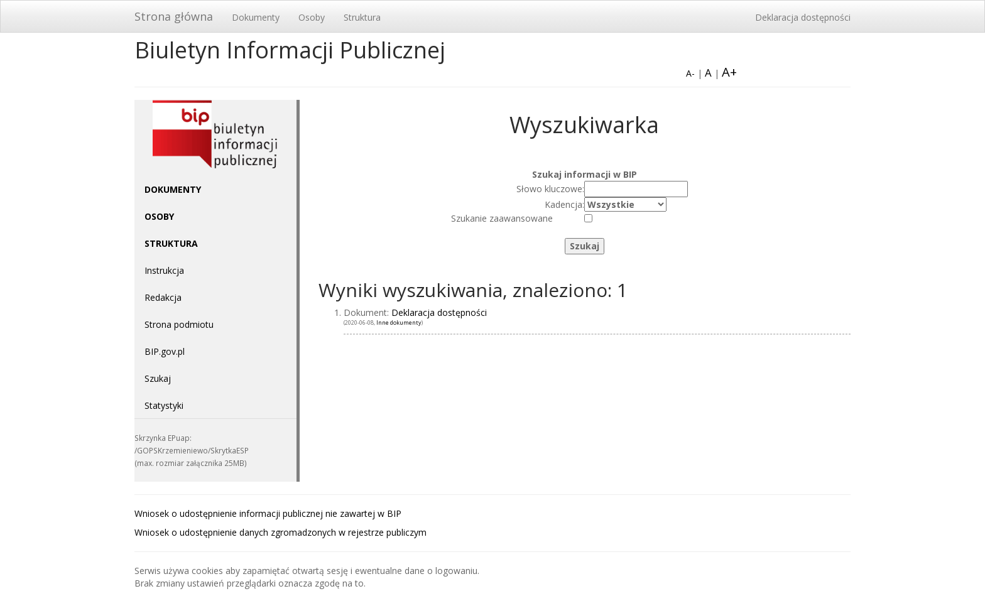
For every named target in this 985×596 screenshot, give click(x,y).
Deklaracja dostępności (803, 17)
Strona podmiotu (179, 324)
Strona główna (173, 16)
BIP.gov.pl (164, 351)
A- (690, 73)
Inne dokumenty (399, 322)
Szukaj (157, 378)
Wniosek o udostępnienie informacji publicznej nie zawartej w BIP (267, 513)
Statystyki (163, 405)
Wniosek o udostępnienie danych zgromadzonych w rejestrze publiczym (280, 532)
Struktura (362, 17)
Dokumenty (256, 17)
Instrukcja (164, 270)
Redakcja (163, 297)
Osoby (311, 17)
